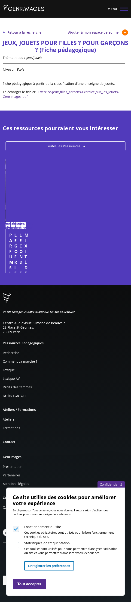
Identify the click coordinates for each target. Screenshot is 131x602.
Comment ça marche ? (20, 361)
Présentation (12, 466)
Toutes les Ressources (63, 146)
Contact (9, 442)
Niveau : (9, 69)
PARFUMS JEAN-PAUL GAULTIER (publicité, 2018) (58, 235)
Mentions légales (16, 484)
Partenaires (12, 475)
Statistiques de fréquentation (47, 543)
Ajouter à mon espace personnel (98, 32)
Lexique (9, 370)
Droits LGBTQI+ (14, 395)
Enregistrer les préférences (49, 566)
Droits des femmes (17, 387)
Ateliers (9, 419)
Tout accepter (29, 584)
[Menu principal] (116, 9)
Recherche (11, 353)
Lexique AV (11, 378)
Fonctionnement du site (42, 527)
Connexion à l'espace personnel (118, 267)
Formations (11, 428)
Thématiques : (14, 57)
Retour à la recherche (22, 32)
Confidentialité (111, 484)
